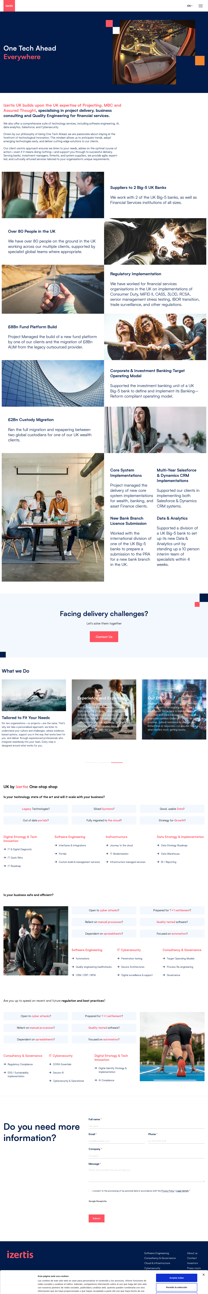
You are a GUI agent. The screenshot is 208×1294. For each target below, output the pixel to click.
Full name (95, 1119)
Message (95, 1163)
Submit (96, 1218)
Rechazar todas (177, 1275)
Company (95, 1148)
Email (93, 1134)
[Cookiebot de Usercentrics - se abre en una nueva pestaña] (18, 1288)
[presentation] (110, 1208)
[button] (91, 762)
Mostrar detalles (156, 1288)
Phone (152, 1134)
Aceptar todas (176, 1256)
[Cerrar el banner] (204, 1253)
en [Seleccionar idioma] (189, 6)
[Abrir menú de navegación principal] (201, 6)
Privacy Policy (167, 1191)
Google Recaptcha (98, 1201)
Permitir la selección (176, 1265)
